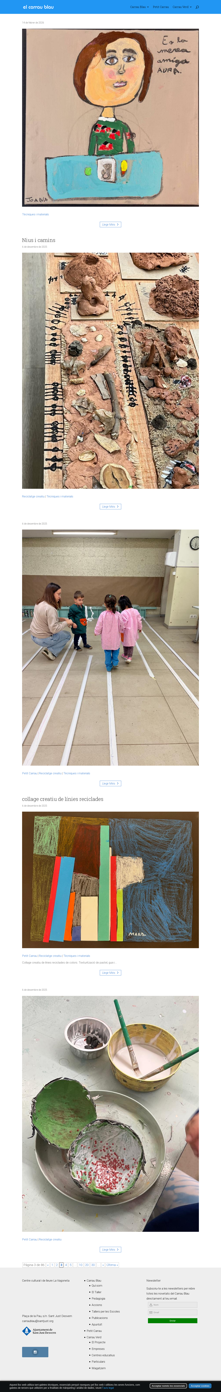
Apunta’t (97, 1324)
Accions (97, 1305)
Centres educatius (103, 1355)
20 (87, 1265)
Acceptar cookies (200, 1386)
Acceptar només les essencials (168, 1386)
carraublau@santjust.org (37, 1321)
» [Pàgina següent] (103, 1265)
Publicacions (100, 1318)
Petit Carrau (161, 7)
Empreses (98, 1349)
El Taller (96, 1292)
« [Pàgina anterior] (48, 1265)
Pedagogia (98, 1298)
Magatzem (99, 1368)
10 (80, 1265)
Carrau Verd (181, 7)
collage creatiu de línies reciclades (62, 799)
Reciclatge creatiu (33, 496)
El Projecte (98, 1342)
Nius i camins (38, 240)
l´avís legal (108, 1388)
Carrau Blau (138, 7)
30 (93, 1265)
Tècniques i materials (35, 214)
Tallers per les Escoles (106, 1311)
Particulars (98, 1361)
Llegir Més (108, 224)
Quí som (97, 1285)
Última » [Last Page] (112, 1265)
